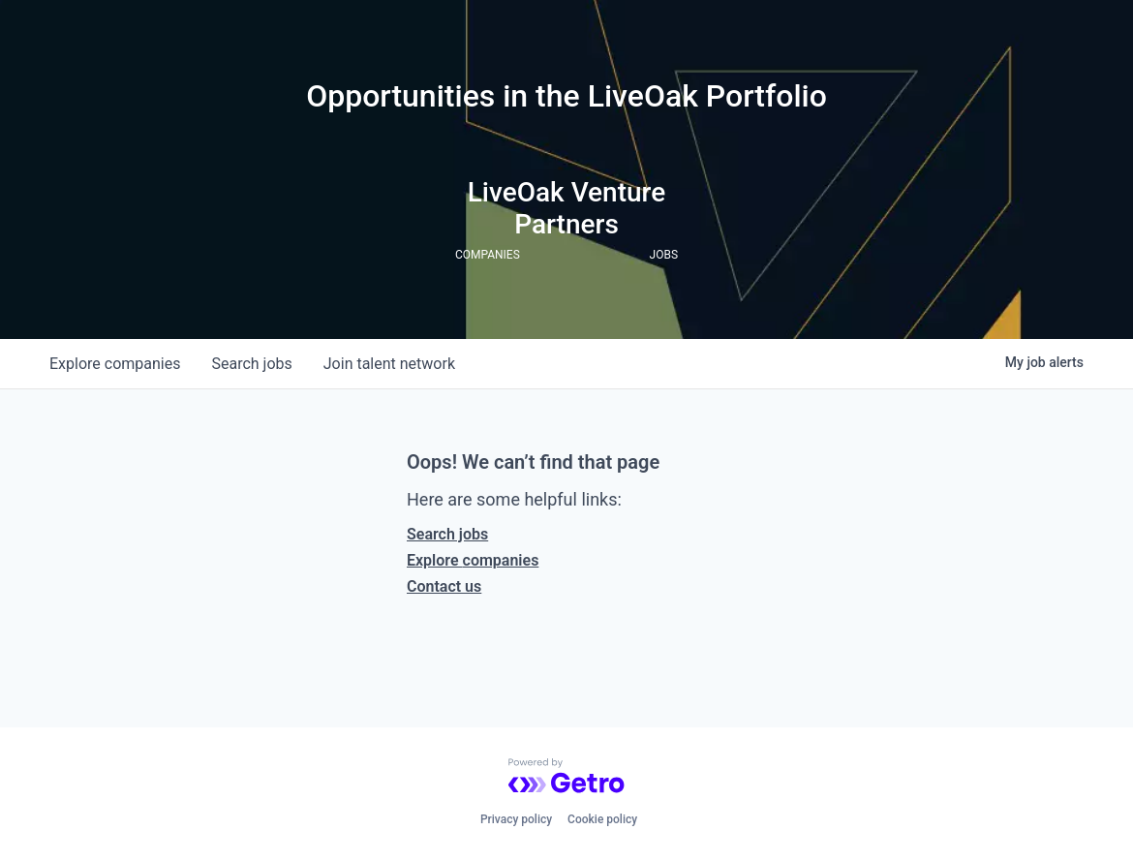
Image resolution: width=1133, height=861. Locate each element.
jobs (251, 363)
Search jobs (447, 534)
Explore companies (472, 560)
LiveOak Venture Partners (567, 208)
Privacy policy (516, 819)
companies (114, 363)
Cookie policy (602, 819)
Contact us (444, 586)
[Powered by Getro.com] (566, 775)
